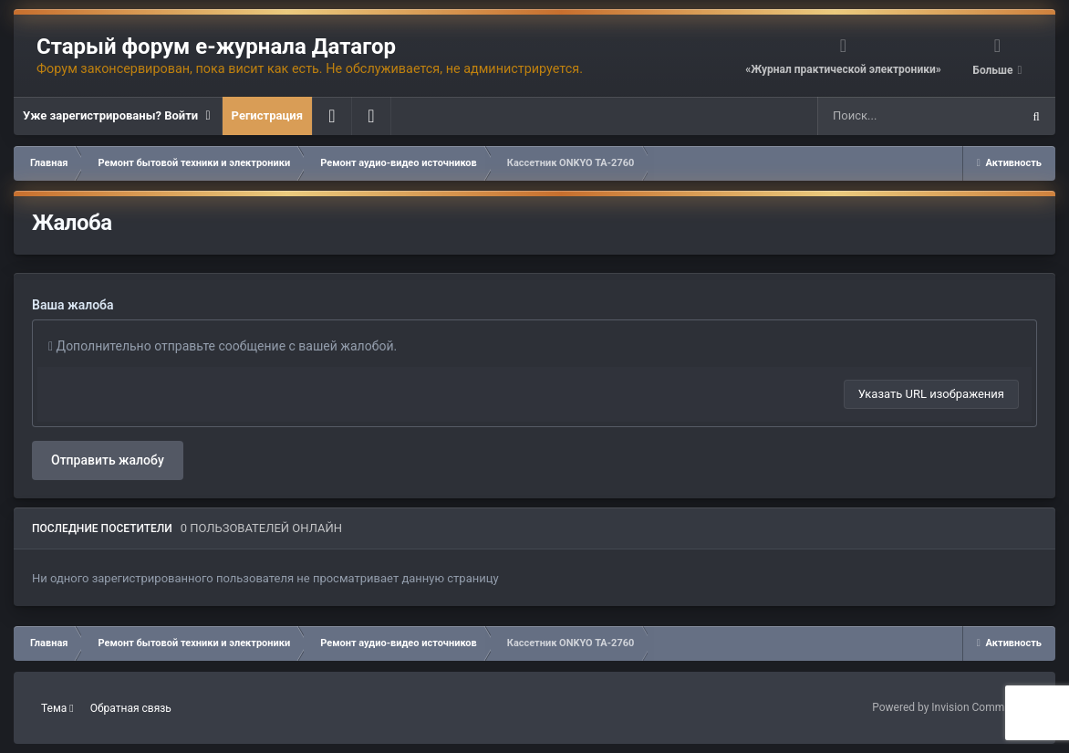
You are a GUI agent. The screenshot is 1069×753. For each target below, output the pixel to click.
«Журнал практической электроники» (843, 69)
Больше (993, 70)
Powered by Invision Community (950, 707)
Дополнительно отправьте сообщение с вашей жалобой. (222, 346)
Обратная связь (130, 708)
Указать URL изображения (931, 394)
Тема (57, 708)
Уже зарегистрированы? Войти (118, 116)
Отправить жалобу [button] (107, 460)
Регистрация (267, 115)
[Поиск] (884, 116)
